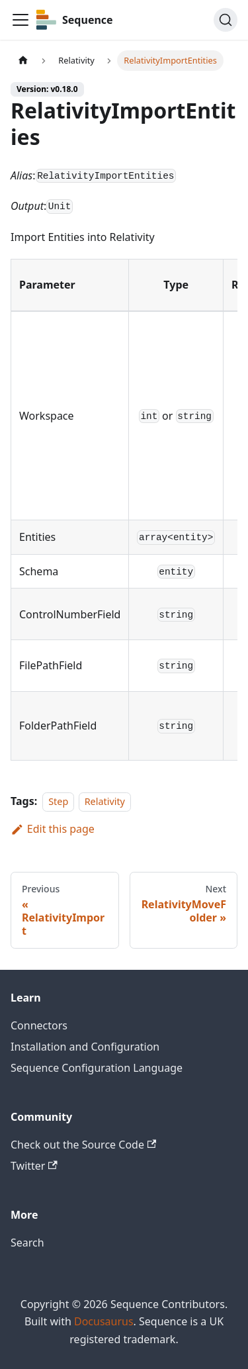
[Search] (225, 20)
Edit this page (53, 829)
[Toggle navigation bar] (20, 20)
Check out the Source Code (83, 1144)
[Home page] (23, 60)
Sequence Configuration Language (97, 1068)
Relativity (105, 801)
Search (27, 1242)
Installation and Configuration (85, 1046)
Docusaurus (104, 1321)
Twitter (34, 1165)
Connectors (39, 1025)
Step (58, 801)
